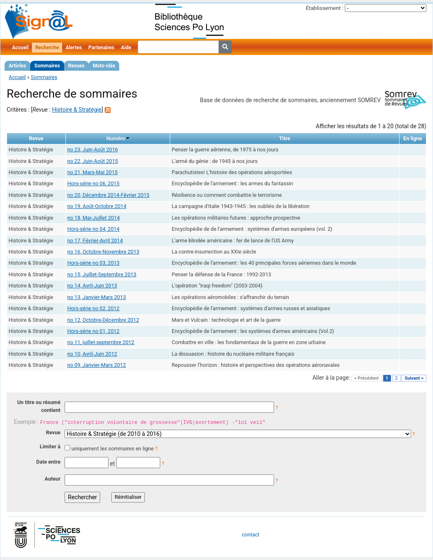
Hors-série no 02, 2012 (93, 308)
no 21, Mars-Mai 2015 (92, 172)
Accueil (20, 47)
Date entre (48, 462)
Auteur (52, 479)
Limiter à (50, 446)
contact (250, 534)
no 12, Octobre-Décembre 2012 (103, 320)
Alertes (73, 47)
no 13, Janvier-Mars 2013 (96, 297)
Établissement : (325, 8)
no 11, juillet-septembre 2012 (101, 342)
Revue (53, 432)
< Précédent (366, 378)
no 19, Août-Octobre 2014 (97, 206)
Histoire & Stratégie (77, 109)
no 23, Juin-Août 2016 (92, 149)
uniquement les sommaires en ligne (112, 448)
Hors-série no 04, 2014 (93, 229)
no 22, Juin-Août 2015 (92, 161)
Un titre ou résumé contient (38, 406)
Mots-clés (104, 66)
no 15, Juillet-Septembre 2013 (102, 274)
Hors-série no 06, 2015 (93, 183)
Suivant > (413, 378)
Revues (76, 66)
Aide (126, 47)
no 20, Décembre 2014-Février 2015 (108, 195)
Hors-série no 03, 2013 (93, 263)
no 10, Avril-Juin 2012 (92, 354)
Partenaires (102, 47)
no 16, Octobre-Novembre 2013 (103, 252)
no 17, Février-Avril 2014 (95, 240)
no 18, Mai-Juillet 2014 (93, 218)
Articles (17, 66)
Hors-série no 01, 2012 (93, 331)
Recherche (47, 47)
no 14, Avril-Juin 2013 (92, 285)
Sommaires (47, 66)
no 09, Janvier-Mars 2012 (96, 365)
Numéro (115, 138)
